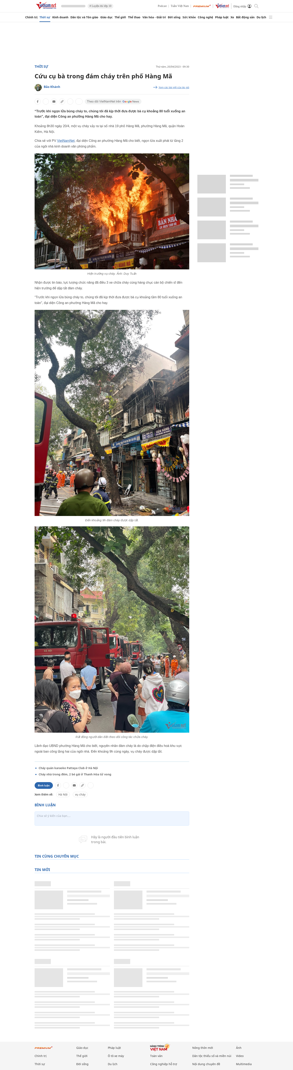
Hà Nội (63, 794)
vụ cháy (80, 794)
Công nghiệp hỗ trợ (163, 1064)
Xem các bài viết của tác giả (174, 87)
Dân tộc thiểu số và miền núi (211, 1056)
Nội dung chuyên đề (206, 1064)
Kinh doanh (60, 17)
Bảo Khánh (52, 87)
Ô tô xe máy (116, 1056)
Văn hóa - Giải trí (154, 17)
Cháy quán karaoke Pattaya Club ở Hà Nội (68, 768)
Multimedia (244, 1064)
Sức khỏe (189, 17)
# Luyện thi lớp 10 (100, 6)
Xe (232, 17)
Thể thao (134, 17)
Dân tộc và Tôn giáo (84, 17)
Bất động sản (245, 17)
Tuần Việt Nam (180, 6)
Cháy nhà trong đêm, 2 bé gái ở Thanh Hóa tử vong (75, 774)
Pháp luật (221, 17)
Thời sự (44, 17)
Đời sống (174, 17)
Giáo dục (106, 17)
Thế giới (120, 17)
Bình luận (44, 785)
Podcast (162, 6)
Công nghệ (205, 17)
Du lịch (261, 17)
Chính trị (31, 17)
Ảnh (239, 1048)
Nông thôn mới (202, 1048)
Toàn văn (156, 1056)
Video (240, 1056)
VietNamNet (66, 140)
